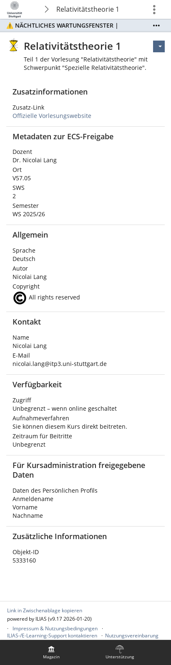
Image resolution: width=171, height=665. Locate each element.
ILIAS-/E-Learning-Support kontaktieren (52, 635)
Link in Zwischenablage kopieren (44, 610)
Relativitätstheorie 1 (87, 9)
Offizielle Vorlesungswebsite (52, 116)
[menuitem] (51, 652)
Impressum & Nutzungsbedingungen (55, 628)
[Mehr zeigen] (156, 25)
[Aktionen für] (159, 46)
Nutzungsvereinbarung (131, 635)
